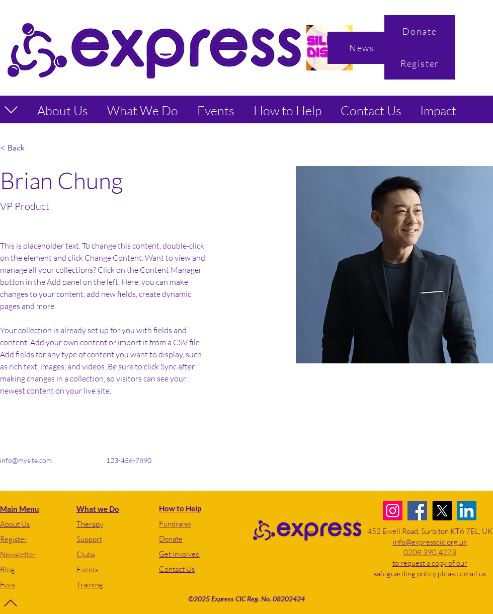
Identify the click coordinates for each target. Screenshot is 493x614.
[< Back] (20, 148)
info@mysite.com (26, 460)
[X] (442, 510)
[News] (362, 48)
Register (13, 539)
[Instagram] (392, 510)
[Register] (419, 63)
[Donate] (419, 31)
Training (89, 584)
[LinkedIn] (466, 510)
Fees (7, 584)
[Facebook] (417, 510)
